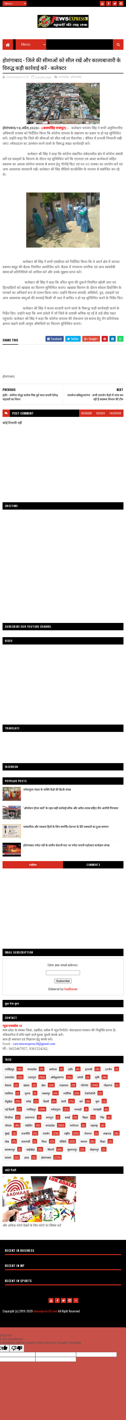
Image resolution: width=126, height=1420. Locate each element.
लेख (7, 1141)
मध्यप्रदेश (64, 77)
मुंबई (7, 1133)
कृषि (97, 1077)
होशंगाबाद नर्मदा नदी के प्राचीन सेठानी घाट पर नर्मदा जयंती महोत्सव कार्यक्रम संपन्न (66, 845)
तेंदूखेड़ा (8, 1101)
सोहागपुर (94, 1149)
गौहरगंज (108, 1085)
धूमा (97, 1101)
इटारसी (88, 1069)
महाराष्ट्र (94, 1125)
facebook (115, 413)
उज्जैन (108, 1069)
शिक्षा (102, 1141)
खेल (43, 1085)
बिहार (85, 1117)
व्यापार (83, 1141)
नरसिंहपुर (9, 1069)
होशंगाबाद (76, 77)
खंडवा (26, 1085)
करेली (80, 1077)
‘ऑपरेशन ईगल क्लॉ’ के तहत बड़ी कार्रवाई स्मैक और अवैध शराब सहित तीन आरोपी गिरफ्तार (70, 808)
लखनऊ (107, 1133)
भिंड (102, 1117)
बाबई (67, 1117)
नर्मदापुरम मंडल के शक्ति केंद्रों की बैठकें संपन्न (47, 789)
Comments (93, 865)
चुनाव (27, 1093)
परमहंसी (97, 1109)
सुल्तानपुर (72, 1149)
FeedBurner (71, 988)
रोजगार (88, 1133)
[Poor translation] (16, 1348)
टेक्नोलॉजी (90, 1093)
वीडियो (63, 1141)
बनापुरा (49, 1117)
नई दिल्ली (9, 1109)
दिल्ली (46, 1101)
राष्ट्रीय (67, 1133)
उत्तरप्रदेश (9, 1077)
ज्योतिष (32, 865)
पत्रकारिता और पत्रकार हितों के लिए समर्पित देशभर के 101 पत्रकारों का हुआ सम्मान (66, 826)
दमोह (28, 1101)
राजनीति (25, 1133)
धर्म (81, 1101)
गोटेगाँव (84, 1085)
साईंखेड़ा (30, 1149)
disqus (100, 413)
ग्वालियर (9, 1093)
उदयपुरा (32, 1077)
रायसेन (46, 1133)
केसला (8, 1085)
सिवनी (51, 1149)
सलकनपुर (10, 1149)
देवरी (63, 1101)
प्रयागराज (29, 1117)
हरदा (26, 1157)
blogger (86, 413)
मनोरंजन (74, 1125)
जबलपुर (46, 1093)
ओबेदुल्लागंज (57, 1077)
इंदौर (70, 1069)
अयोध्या (53, 1069)
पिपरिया (9, 1117)
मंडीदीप (28, 1125)
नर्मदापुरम (55, 1109)
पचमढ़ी (78, 1109)
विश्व (44, 1141)
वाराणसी (25, 1141)
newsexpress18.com (45, 1310)
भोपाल (8, 1125)
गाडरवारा (63, 1085)
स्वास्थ (8, 1157)
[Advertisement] (63, 749)
